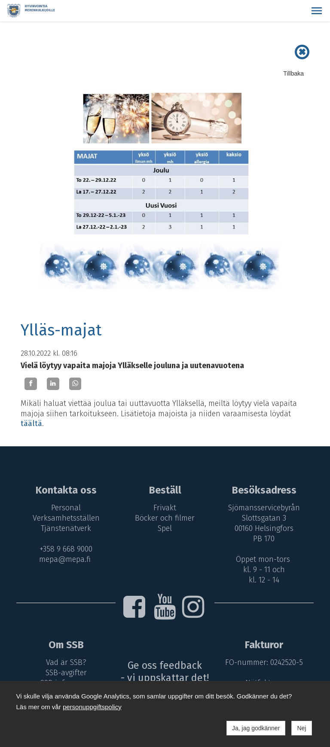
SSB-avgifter (65, 672)
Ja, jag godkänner (256, 728)
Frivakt (165, 507)
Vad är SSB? (65, 662)
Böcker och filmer (165, 518)
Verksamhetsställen (64, 518)
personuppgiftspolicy (92, 706)
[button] (317, 11)
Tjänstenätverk (65, 528)
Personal (64, 507)
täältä (31, 423)
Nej (301, 728)
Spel (165, 528)
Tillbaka (293, 73)
